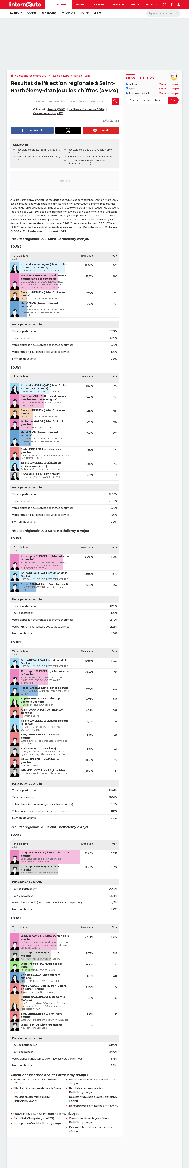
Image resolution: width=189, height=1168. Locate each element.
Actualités (58, 4)
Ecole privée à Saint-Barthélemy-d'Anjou (38, 1123)
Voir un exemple (169, 84)
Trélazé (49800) (57, 109)
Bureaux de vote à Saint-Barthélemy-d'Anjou (90, 156)
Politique (15, 13)
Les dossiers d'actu (138, 93)
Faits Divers (49, 13)
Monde (84, 13)
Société (31, 13)
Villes (97, 13)
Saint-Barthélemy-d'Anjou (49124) (34, 1118)
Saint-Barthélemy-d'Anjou (81, 160)
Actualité (132, 84)
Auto (135, 4)
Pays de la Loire (60, 75)
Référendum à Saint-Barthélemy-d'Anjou (93, 1105)
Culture (98, 4)
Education (68, 13)
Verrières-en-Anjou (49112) (48, 113)
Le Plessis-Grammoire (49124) (87, 109)
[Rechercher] (163, 13)
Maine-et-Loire (81, 75)
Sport (80, 4)
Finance (118, 4)
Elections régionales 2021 (32, 75)
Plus (151, 4)
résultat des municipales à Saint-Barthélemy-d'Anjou (50, 203)
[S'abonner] (152, 100)
